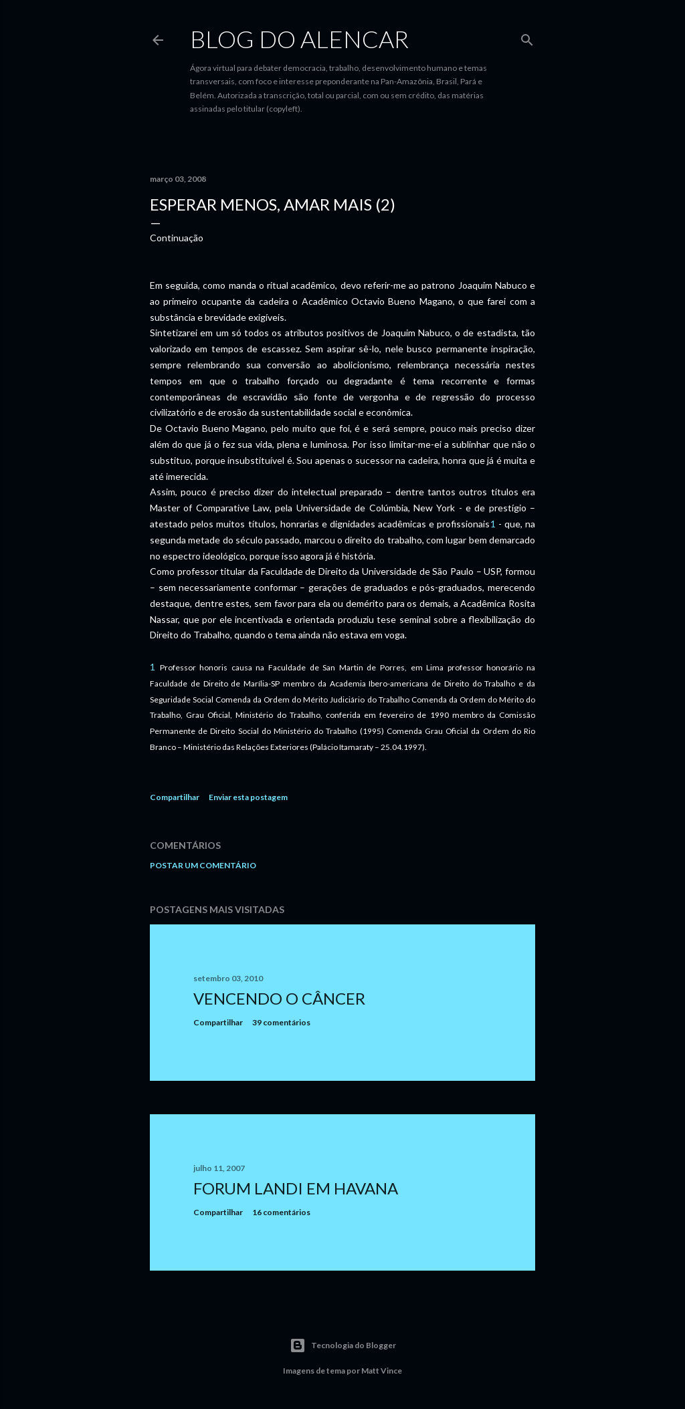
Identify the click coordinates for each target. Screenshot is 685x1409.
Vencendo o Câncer (279, 998)
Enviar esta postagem (248, 797)
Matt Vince (381, 1371)
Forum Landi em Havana (295, 1188)
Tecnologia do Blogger (343, 1345)
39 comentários (281, 1022)
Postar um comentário (203, 865)
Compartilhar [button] (174, 797)
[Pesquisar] (527, 37)
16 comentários (281, 1212)
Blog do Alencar (299, 38)
